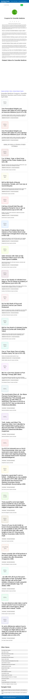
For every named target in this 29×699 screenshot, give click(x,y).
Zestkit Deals (4, 680)
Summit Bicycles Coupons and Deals (8, 193)
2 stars (12, 21)
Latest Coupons (3, 2)
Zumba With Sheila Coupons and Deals (8, 338)
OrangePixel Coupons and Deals (7, 462)
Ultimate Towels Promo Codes (7, 675)
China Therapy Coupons (6, 655)
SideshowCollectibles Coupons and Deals (9, 410)
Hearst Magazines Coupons (6, 671)
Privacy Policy (20, 696)
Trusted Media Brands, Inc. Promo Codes (9, 682)
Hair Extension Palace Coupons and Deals (9, 267)
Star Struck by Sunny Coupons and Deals (9, 489)
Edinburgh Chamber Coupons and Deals (9, 590)
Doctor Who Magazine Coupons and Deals (9, 512)
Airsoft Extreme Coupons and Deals (8, 217)
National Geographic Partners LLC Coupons (9, 676)
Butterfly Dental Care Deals (6, 666)
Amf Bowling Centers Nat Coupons (8, 657)
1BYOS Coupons (5, 669)
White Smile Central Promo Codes (7, 653)
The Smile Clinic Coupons (6, 650)
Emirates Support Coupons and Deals (8, 613)
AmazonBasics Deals (5, 673)
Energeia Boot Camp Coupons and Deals (9, 243)
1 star (10, 21)
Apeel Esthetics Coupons (6, 662)
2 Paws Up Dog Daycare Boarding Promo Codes (10, 660)
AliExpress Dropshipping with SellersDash (9, 697)
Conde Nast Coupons (5, 678)
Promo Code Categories (23, 1)
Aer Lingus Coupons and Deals (7, 640)
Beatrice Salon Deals (5, 659)
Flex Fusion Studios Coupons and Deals (9, 169)
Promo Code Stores (14, 1)
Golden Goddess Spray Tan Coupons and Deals (10, 360)
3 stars (14, 21)
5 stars (19, 21)
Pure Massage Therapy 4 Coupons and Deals (9, 382)
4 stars (17, 21)
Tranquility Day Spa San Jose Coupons (8, 664)
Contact (16, 696)
